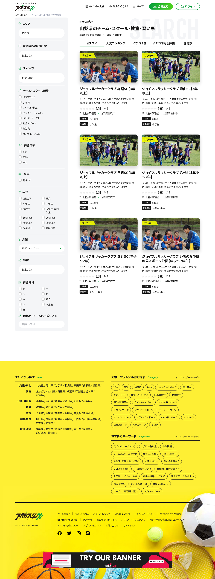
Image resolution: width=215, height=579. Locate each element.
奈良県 (77, 413)
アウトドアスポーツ (143, 410)
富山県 (68, 401)
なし (23, 162)
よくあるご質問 (122, 513)
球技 (116, 387)
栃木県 (89, 391)
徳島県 (96, 419)
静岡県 (49, 407)
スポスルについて (102, 513)
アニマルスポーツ (122, 417)
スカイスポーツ (121, 410)
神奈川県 (51, 391)
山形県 (87, 385)
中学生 (47, 203)
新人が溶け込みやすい (182, 476)
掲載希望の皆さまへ (107, 519)
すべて (188, 377)
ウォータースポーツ (167, 387)
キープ (138, 6)
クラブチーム (27, 97)
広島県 (49, 419)
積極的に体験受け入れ (168, 468)
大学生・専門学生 (50, 210)
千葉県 (70, 391)
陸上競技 (187, 387)
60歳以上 (25, 228)
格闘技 (137, 387)
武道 (126, 387)
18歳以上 (25, 217)
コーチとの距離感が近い (126, 491)
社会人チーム (27, 123)
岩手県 (58, 385)
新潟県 (58, 401)
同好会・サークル (29, 118)
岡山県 (40, 419)
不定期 (47, 304)
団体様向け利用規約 (67, 519)
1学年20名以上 (149, 446)
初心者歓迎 (119, 484)
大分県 (77, 429)
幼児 (46, 198)
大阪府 (40, 413)
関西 (28, 413)
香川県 (87, 419)
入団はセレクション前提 (125, 476)
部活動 (24, 128)
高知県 (49, 423)
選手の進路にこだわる (154, 476)
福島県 (96, 385)
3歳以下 (25, 198)
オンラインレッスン (30, 133)
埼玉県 (61, 391)
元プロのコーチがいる (125, 446)
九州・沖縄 (25, 429)
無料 (23, 151)
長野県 (49, 401)
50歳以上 (48, 222)
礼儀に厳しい (151, 461)
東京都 (40, 391)
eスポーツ (189, 417)
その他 (155, 424)
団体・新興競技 (121, 402)
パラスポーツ (139, 424)
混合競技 (176, 395)
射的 (149, 387)
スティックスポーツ (146, 417)
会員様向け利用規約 (170, 513)
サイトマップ (129, 525)
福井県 (87, 401)
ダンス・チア (119, 395)
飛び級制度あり (171, 461)
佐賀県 (49, 429)
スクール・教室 (28, 107)
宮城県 (68, 385)
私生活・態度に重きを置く (126, 461)
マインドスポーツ (169, 417)
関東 (28, 391)
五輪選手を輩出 (143, 468)
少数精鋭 (167, 446)
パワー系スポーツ (168, 402)
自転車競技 (160, 395)
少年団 (24, 102)
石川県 (77, 401)
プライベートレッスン (31, 113)
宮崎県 (87, 429)
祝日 (46, 299)
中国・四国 (25, 419)
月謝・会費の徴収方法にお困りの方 (167, 519)
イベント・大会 (95, 6)
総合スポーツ (120, 424)
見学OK (25, 180)
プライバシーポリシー (145, 513)
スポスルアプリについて (133, 519)
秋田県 (77, 385)
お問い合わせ (112, 525)
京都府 (58, 413)
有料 (23, 157)
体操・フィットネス (139, 395)
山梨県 (40, 401)
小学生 (24, 203)
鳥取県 (58, 419)
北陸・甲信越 (89, 113)
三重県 (68, 407)
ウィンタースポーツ (143, 402)
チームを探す (63, 513)
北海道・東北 (24, 385)
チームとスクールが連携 (125, 453)
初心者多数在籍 (139, 484)
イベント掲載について (68, 525)
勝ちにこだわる (150, 453)
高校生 (24, 209)
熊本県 (68, 429)
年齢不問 (48, 228)
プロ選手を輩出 (121, 468)
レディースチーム (152, 491)
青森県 (49, 385)
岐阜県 (40, 407)
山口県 (77, 419)
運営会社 (87, 519)
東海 (28, 407)
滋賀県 (68, 413)
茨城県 (80, 391)
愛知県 (58, 407)
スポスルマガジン (92, 525)
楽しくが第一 (170, 453)
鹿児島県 (41, 432)
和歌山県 (88, 413)
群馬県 (40, 395)
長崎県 (58, 429)
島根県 (68, 419)
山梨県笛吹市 (107, 113)
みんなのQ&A (118, 6)
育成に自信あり (160, 484)
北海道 (40, 385)
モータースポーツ (167, 410)
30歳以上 (48, 217)
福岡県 (40, 429)
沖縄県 (52, 432)
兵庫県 (49, 413)
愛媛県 (40, 423)
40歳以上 (25, 222)
